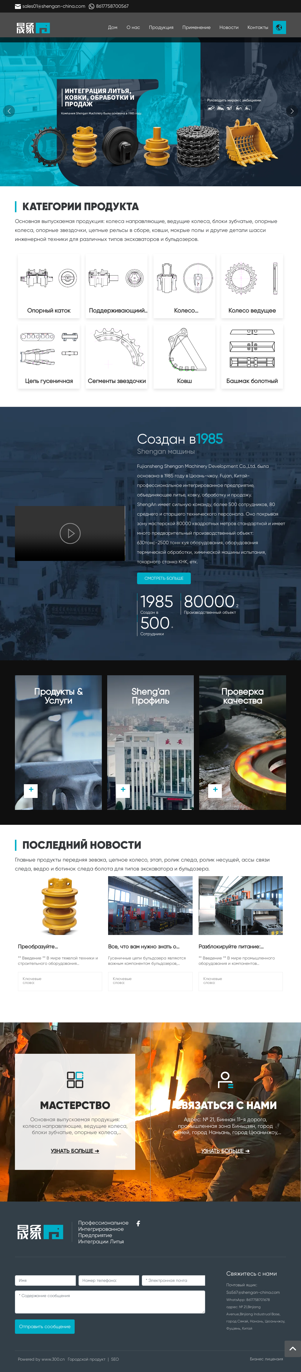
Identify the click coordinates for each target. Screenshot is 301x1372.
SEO (115, 1359)
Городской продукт (86, 1359)
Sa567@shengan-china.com (253, 1292)
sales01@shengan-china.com (53, 6)
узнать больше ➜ (225, 1151)
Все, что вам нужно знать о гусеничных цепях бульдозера (146, 949)
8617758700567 (112, 6)
